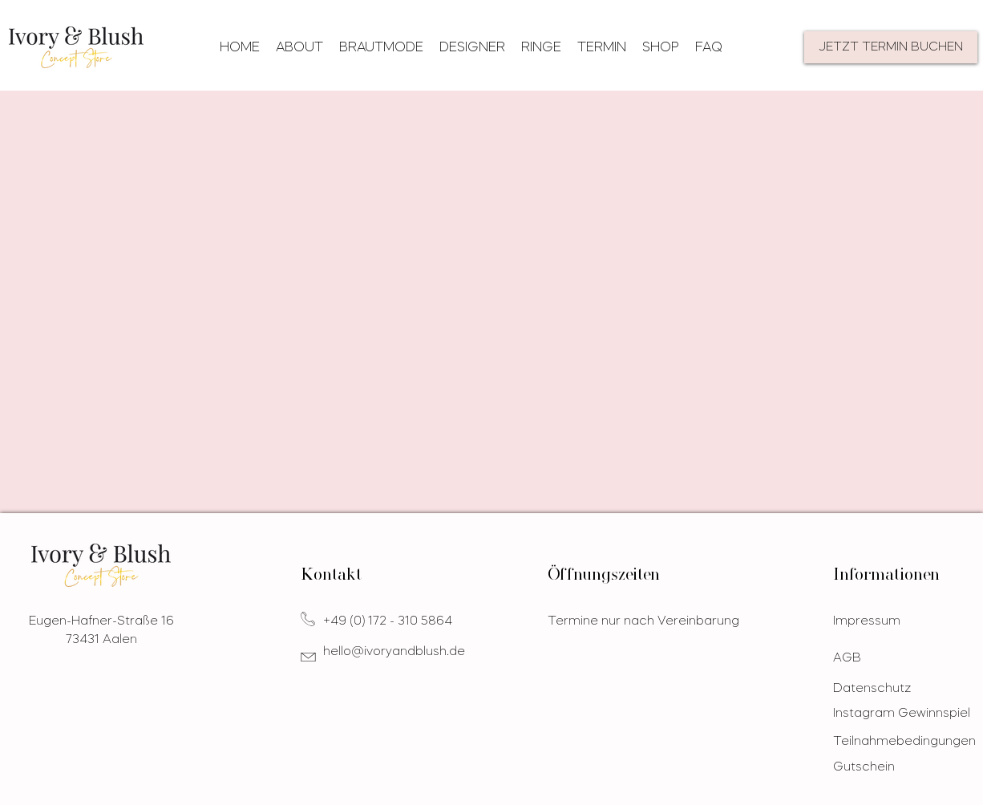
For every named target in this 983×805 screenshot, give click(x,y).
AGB (847, 659)
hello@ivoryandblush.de (394, 652)
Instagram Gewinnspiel (901, 714)
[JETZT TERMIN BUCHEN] (890, 47)
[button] (381, 48)
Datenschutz (872, 689)
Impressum (866, 622)
